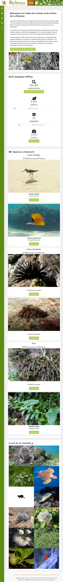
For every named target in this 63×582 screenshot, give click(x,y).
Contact (57, 575)
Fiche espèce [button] (34, 200)
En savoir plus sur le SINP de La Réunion (23, 49)
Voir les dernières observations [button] (34, 91)
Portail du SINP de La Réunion (32, 575)
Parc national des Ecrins (49, 580)
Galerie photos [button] (34, 141)
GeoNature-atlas (28, 580)
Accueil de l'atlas (18, 575)
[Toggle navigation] (3, 3)
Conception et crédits (48, 575)
